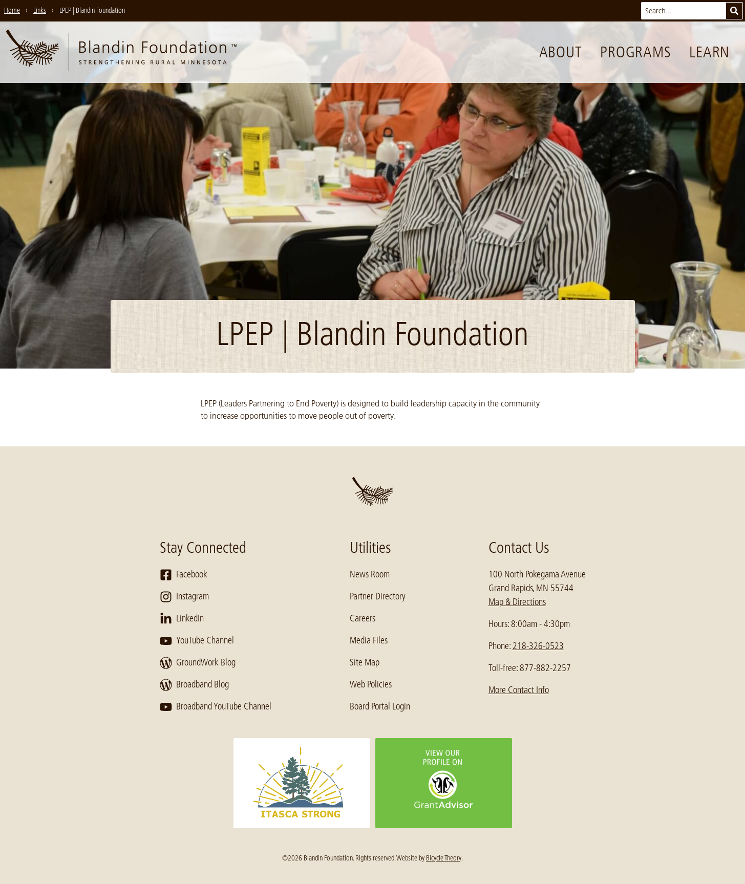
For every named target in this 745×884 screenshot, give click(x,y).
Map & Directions (517, 602)
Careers (362, 618)
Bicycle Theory (443, 858)
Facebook (183, 575)
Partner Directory (378, 596)
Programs (635, 52)
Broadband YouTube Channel (215, 707)
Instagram (184, 597)
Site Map (364, 662)
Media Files (369, 640)
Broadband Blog (194, 685)
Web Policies (371, 684)
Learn (709, 52)
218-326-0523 (538, 646)
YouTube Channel (197, 641)
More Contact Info (518, 690)
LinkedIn (182, 619)
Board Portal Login (380, 706)
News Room (370, 574)
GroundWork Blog (198, 663)
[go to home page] (121, 52)
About (560, 52)
